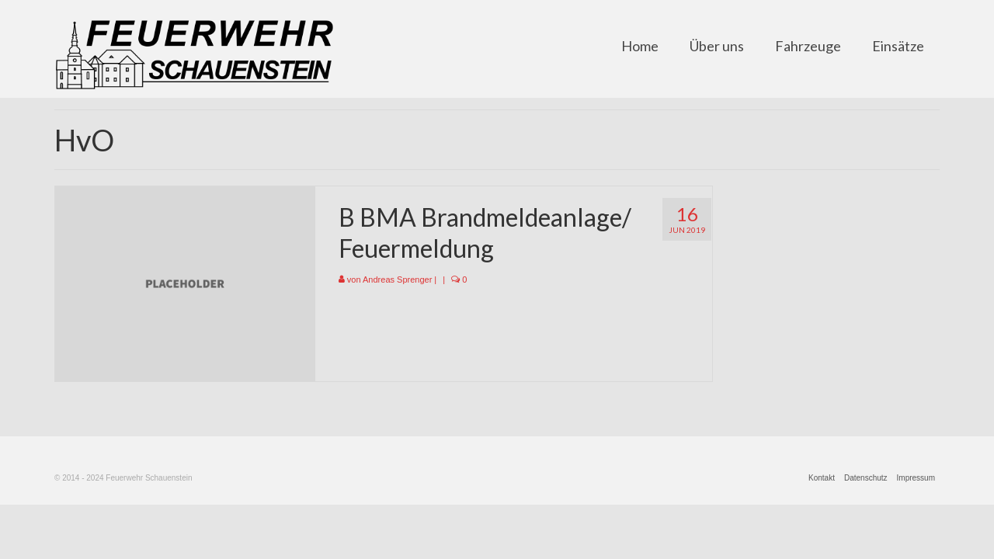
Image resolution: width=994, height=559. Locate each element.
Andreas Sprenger (397, 279)
